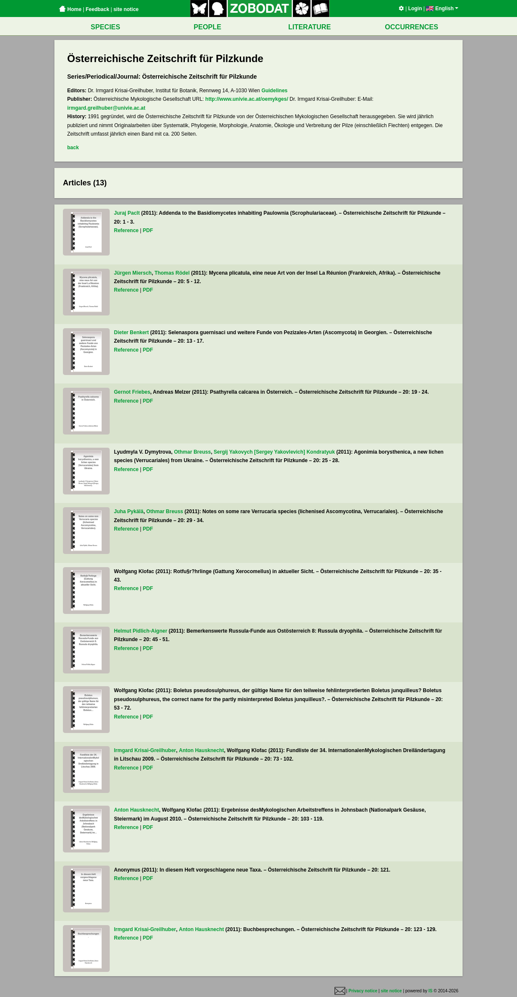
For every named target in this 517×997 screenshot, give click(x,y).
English (442, 8)
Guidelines (274, 91)
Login (415, 8)
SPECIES (105, 27)
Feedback (97, 9)
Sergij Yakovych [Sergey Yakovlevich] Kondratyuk (274, 452)
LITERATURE (309, 27)
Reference (126, 230)
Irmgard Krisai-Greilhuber (145, 750)
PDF (148, 230)
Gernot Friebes (132, 392)
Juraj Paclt (127, 213)
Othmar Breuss (192, 452)
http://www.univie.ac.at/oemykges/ (246, 99)
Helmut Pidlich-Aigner (140, 631)
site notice (126, 9)
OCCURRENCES (411, 27)
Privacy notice (363, 990)
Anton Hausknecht (201, 750)
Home (70, 9)
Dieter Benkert (131, 332)
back (73, 148)
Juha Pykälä (128, 511)
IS (430, 990)
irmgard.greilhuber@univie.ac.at (106, 108)
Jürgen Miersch (133, 273)
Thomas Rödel (172, 273)
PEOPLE (208, 27)
